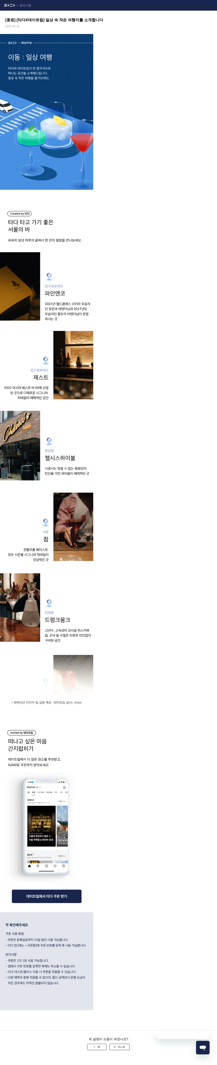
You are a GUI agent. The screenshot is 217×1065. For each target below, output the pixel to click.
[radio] (96, 1047)
